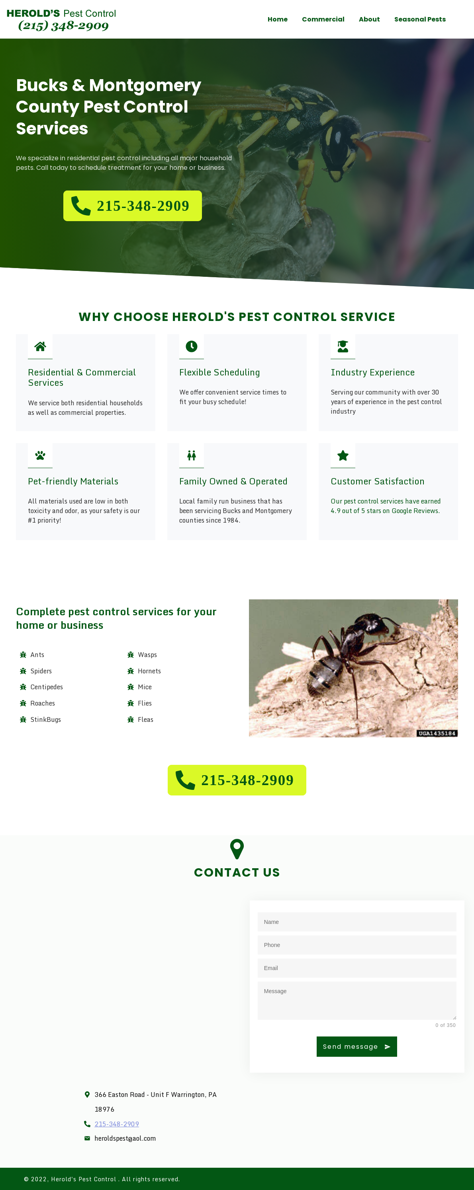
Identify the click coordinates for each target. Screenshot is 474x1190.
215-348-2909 (116, 1124)
